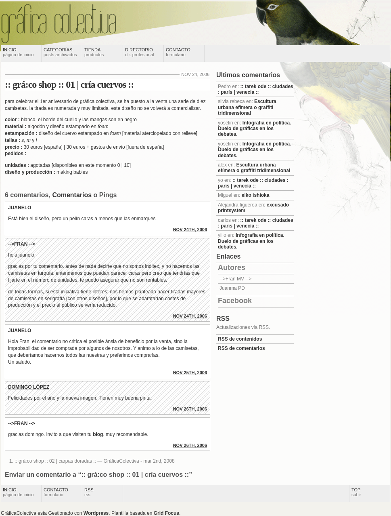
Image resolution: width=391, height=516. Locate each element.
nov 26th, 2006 (190, 408)
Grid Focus (166, 513)
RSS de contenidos (240, 339)
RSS (89, 492)
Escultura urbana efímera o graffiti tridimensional (247, 107)
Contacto (178, 52)
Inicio (18, 52)
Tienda (94, 52)
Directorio (139, 52)
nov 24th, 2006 (190, 229)
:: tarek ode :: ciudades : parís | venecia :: (255, 89)
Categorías (60, 52)
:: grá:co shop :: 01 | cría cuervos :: (69, 84)
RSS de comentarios (241, 348)
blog (98, 434)
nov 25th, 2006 (190, 372)
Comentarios (72, 195)
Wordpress (96, 513)
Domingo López (28, 387)
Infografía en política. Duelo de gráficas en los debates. (254, 128)
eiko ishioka (256, 195)
